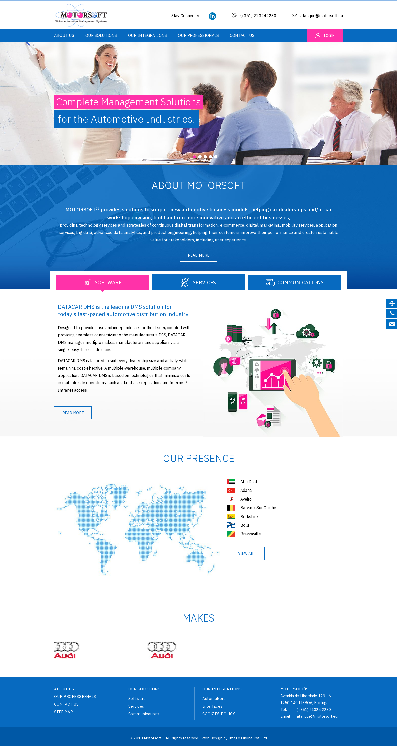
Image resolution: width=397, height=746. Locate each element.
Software (137, 699)
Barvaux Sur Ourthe (258, 508)
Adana (246, 491)
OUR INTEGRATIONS (147, 36)
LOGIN (329, 35)
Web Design (212, 738)
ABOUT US (64, 36)
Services (136, 706)
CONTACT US (242, 36)
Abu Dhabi (249, 482)
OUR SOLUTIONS (101, 36)
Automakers (213, 699)
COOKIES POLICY (218, 714)
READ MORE (198, 255)
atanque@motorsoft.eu (321, 15)
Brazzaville (250, 535)
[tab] (102, 283)
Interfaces (212, 706)
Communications (144, 714)
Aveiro (246, 500)
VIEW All (245, 554)
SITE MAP (63, 712)
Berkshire (249, 517)
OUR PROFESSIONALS (198, 36)
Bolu (244, 526)
